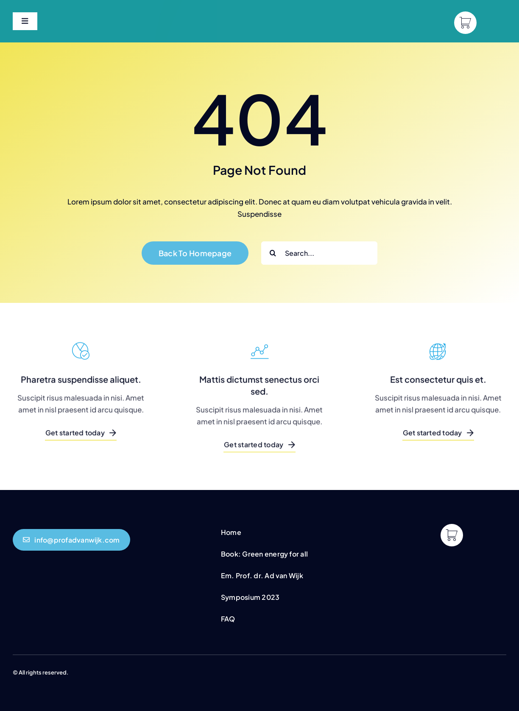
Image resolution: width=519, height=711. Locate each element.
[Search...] (319, 253)
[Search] (273, 253)
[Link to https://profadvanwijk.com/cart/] (465, 22)
